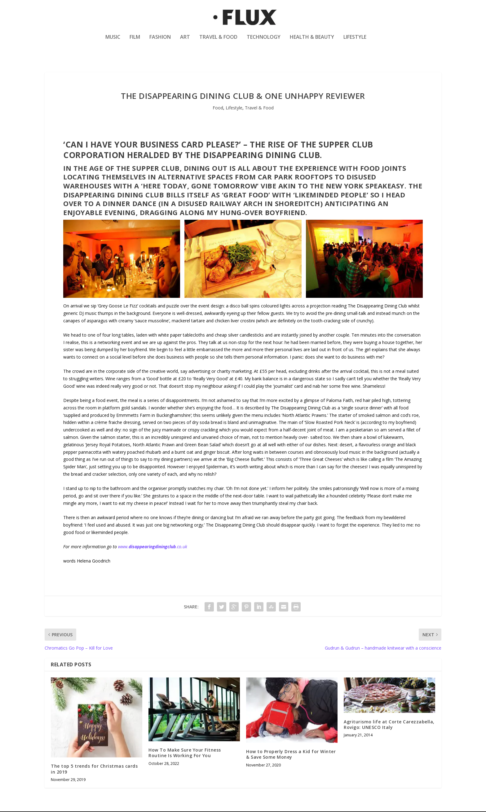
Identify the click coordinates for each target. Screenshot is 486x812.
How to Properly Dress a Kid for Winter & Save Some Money (291, 755)
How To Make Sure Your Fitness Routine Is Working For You (184, 753)
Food (218, 108)
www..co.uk (152, 547)
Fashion (160, 41)
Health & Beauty (312, 41)
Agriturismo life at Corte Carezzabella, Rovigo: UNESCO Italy (389, 724)
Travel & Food (218, 41)
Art (185, 41)
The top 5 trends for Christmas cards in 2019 (94, 769)
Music (112, 41)
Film (135, 41)
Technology (264, 41)
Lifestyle (354, 41)
